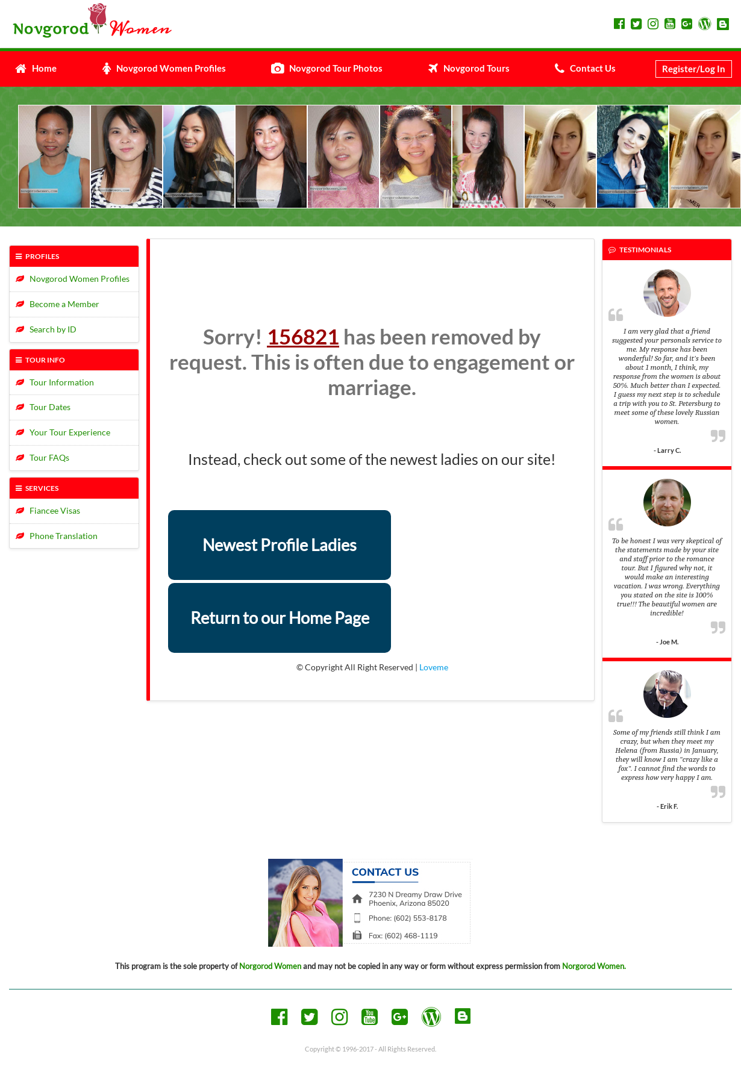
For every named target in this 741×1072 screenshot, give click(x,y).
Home (36, 68)
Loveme (433, 667)
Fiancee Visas (48, 510)
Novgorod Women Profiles (164, 68)
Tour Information (55, 382)
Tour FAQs (42, 457)
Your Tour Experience (63, 432)
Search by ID (46, 329)
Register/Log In (693, 68)
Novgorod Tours (469, 68)
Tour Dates (43, 407)
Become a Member (57, 304)
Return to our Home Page (279, 618)
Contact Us (585, 68)
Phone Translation (57, 536)
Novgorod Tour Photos (327, 68)
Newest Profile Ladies (279, 545)
